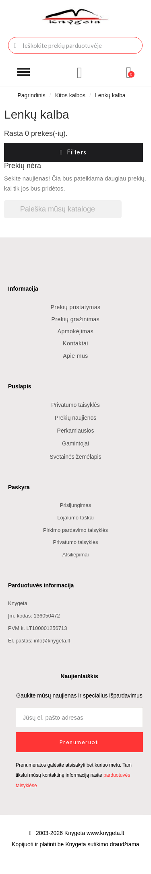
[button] (23, 72)
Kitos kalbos (70, 95)
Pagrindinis (31, 95)
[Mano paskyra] (80, 72)
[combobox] (75, 45)
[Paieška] (63, 209)
